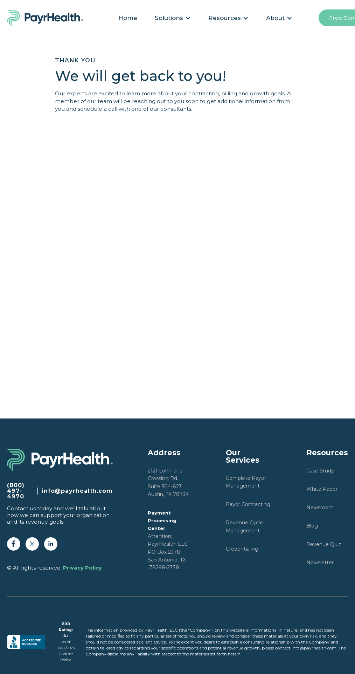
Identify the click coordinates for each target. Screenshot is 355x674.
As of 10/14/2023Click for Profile (66, 642)
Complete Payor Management (246, 482)
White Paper (321, 489)
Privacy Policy (82, 567)
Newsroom (320, 507)
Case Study (320, 471)
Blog (312, 526)
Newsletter (320, 562)
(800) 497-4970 (16, 491)
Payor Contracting (248, 504)
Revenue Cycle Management (244, 526)
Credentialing (242, 549)
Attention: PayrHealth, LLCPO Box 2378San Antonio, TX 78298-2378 (168, 540)
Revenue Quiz (323, 544)
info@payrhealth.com (77, 491)
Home (127, 17)
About (275, 17)
